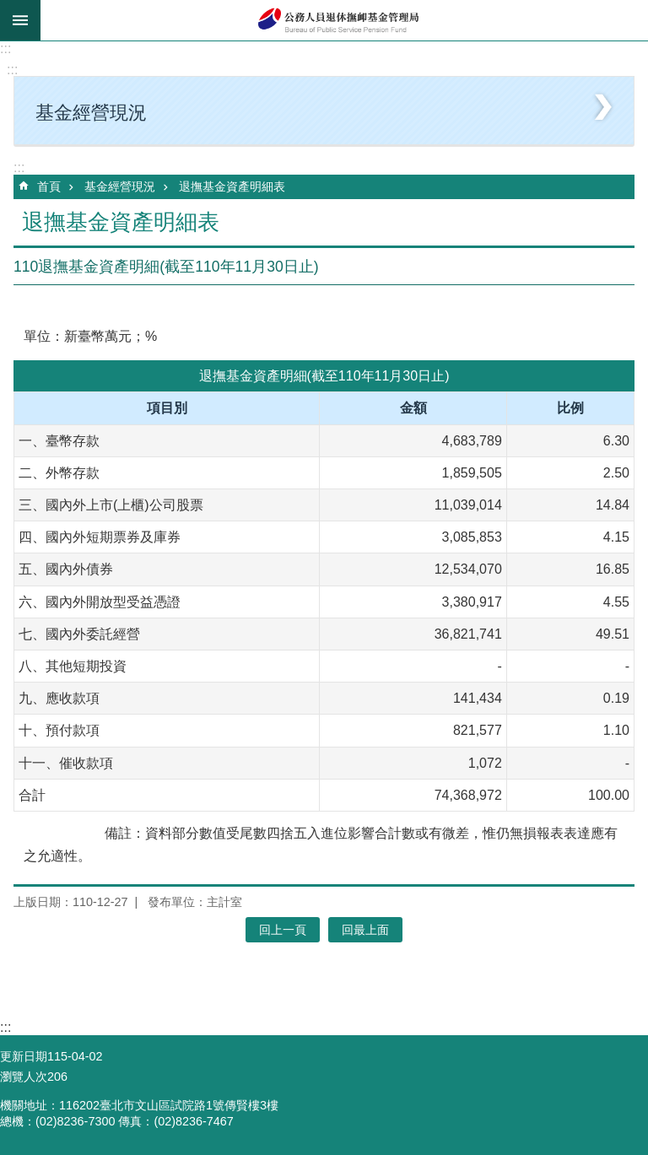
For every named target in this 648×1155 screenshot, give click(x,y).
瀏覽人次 (23, 1076)
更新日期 (23, 1056)
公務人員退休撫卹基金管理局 (344, 20)
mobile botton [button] (20, 20)
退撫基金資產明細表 (232, 186)
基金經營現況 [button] (91, 112)
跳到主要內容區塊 (8, 8)
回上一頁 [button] (282, 929)
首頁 (49, 186)
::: (5, 48)
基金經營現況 (119, 186)
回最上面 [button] (365, 929)
